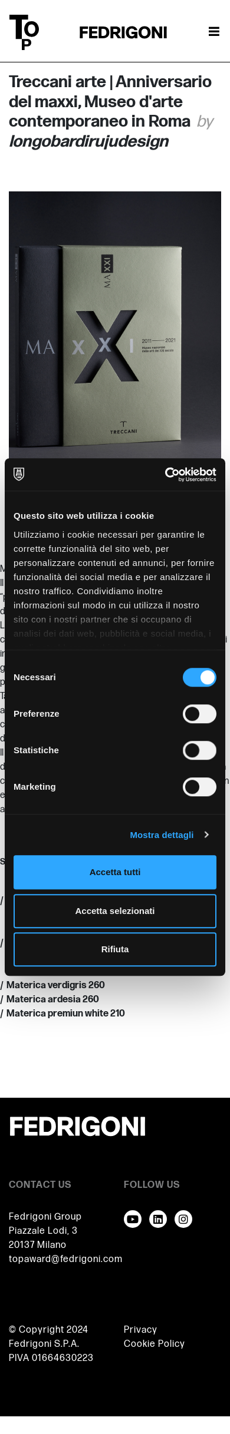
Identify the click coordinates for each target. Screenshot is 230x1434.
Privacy (140, 1330)
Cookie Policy (154, 1344)
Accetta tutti (115, 872)
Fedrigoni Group (45, 1217)
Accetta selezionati (115, 911)
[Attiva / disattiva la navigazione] (214, 32)
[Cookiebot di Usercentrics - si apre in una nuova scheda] (165, 474)
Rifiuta (115, 949)
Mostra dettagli (161, 835)
